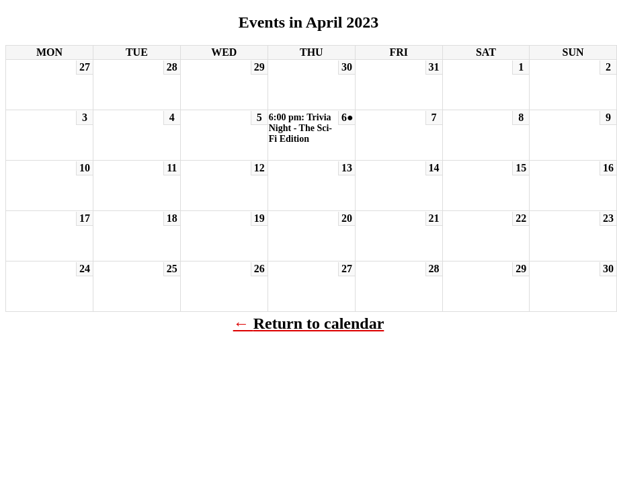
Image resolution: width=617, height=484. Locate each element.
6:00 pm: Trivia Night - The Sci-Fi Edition (300, 128)
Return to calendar (318, 323)
